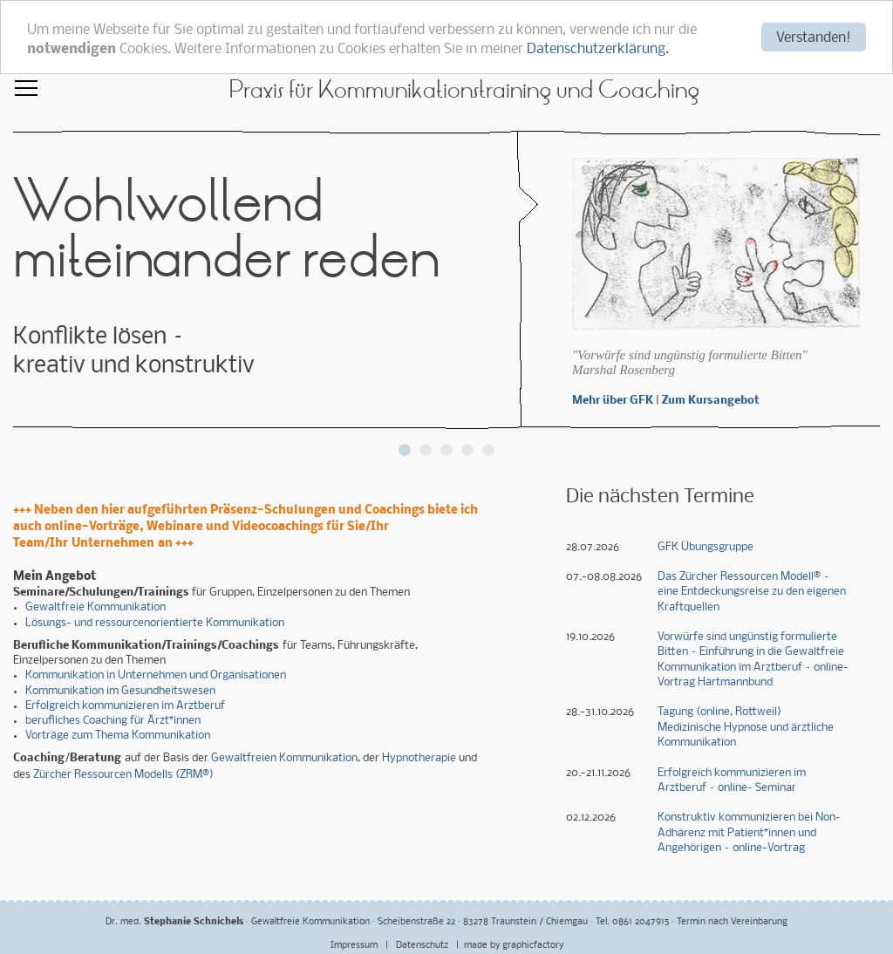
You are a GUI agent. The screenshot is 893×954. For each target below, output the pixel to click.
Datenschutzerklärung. (598, 49)
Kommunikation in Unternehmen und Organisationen (155, 675)
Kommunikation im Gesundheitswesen (120, 690)
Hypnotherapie (419, 758)
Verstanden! (813, 38)
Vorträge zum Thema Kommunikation (117, 735)
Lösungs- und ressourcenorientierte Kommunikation (154, 623)
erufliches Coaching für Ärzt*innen (116, 720)
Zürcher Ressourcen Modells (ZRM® (121, 774)
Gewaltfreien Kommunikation (284, 758)
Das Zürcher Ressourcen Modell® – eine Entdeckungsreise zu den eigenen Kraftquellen (752, 592)
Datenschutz (423, 946)
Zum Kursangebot (711, 400)
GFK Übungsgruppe (705, 546)
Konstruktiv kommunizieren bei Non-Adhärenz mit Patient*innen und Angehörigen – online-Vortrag (749, 833)
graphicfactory (532, 946)
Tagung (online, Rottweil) (719, 712)
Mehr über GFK (612, 400)
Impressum (355, 946)
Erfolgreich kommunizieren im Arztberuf (125, 706)
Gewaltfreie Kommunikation (95, 607)
